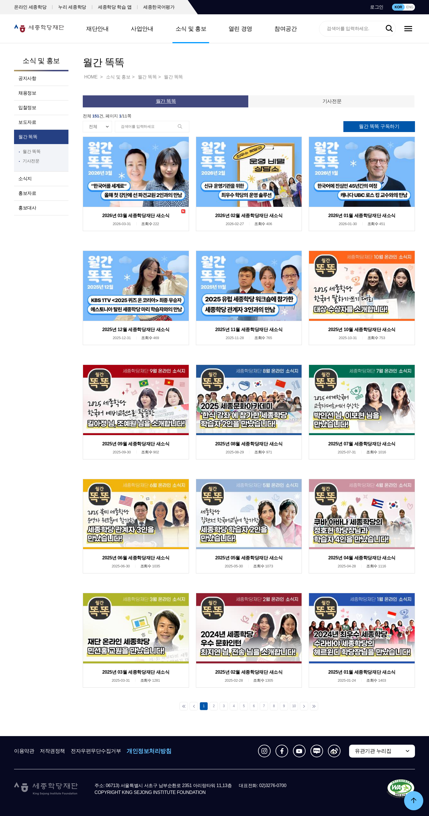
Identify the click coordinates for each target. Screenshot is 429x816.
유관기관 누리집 (373, 751)
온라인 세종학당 (30, 7)
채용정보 (27, 93)
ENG (409, 7)
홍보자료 (27, 193)
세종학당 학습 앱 (114, 7)
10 (294, 706)
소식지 (25, 178)
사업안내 (142, 28)
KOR (398, 7)
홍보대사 (27, 207)
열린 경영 (240, 28)
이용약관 (24, 751)
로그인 (376, 7)
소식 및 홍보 (191, 28)
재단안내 (97, 28)
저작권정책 (52, 751)
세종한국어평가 (158, 7)
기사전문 (31, 160)
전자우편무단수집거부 (96, 751)
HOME (91, 76)
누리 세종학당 (72, 7)
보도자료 (27, 122)
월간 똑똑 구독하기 (379, 126)
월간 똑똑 (27, 136)
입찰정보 (27, 107)
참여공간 (285, 28)
